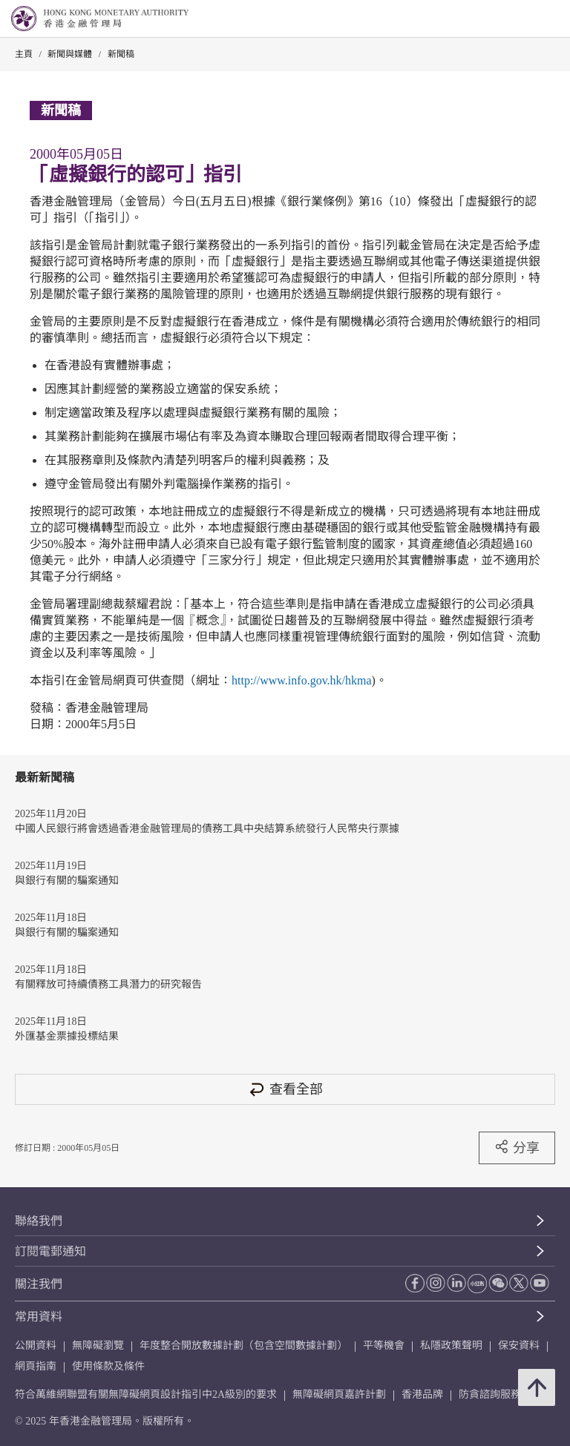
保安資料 (519, 1345)
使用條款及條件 (108, 1366)
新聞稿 (121, 54)
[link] (521, 19)
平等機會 (383, 1345)
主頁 (24, 54)
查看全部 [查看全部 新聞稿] (285, 1089)
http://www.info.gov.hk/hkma (302, 680)
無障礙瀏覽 (98, 1345)
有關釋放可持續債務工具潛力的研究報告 (108, 984)
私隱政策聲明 (451, 1345)
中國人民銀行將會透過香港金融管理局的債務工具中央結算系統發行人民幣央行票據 (207, 828)
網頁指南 (35, 1366)
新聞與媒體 (70, 54)
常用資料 (38, 1316)
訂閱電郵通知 (50, 1251)
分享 (517, 1147)
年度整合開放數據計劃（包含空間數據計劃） (243, 1345)
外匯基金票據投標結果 (67, 1036)
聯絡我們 (38, 1221)
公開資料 (35, 1345)
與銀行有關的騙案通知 (67, 880)
